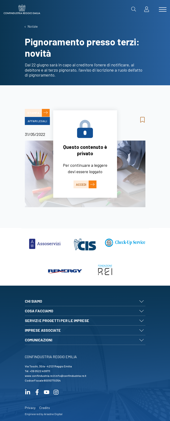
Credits (44, 408)
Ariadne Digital (53, 414)
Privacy (30, 408)
